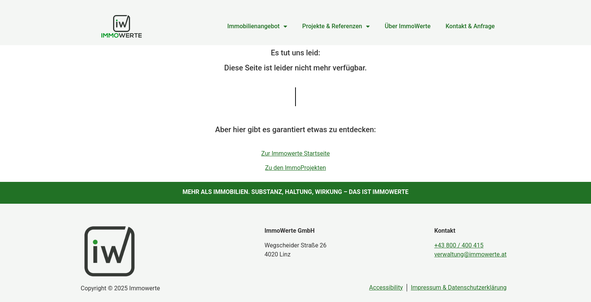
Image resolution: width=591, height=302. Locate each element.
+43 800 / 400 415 (458, 245)
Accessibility (386, 287)
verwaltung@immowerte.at (470, 254)
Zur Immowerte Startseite (295, 153)
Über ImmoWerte (408, 26)
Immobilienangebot (257, 26)
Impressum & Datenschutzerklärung (459, 287)
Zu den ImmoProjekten (295, 167)
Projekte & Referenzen (336, 26)
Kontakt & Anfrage (470, 26)
